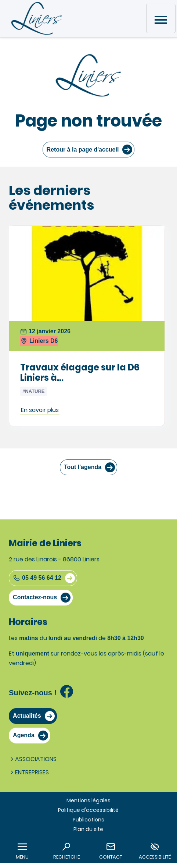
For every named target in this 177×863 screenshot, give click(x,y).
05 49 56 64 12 (37, 578)
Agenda (24, 735)
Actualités (27, 716)
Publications (88, 819)
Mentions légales (88, 800)
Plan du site (88, 829)
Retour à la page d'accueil (83, 149)
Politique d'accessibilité (88, 810)
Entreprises (29, 772)
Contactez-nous (35, 597)
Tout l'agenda (82, 467)
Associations (33, 759)
